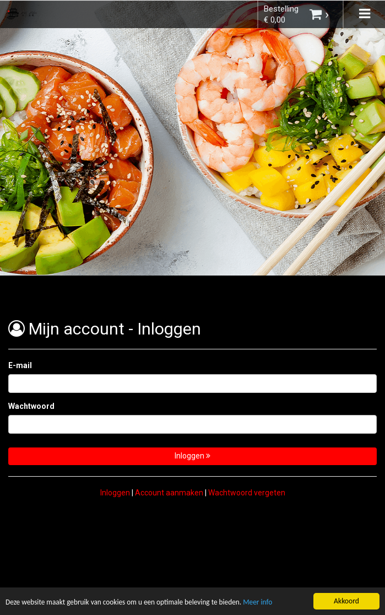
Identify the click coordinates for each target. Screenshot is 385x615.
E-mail (20, 365)
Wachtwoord (31, 406)
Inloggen (192, 455)
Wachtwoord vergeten (246, 492)
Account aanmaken (169, 492)
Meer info (263, 603)
